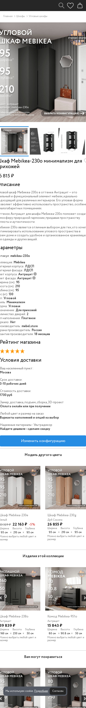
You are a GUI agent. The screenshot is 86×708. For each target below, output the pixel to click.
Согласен (58, 691)
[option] (14, 141)
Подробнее (41, 691)
